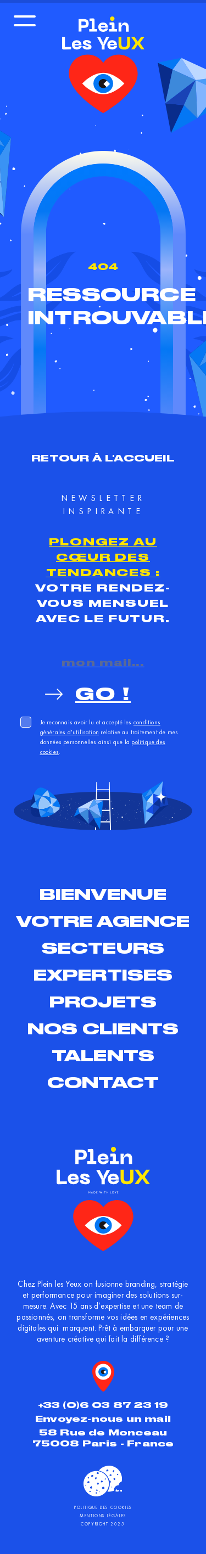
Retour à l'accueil (103, 458)
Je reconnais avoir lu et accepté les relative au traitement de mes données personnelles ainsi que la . (109, 737)
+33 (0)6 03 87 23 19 (103, 1405)
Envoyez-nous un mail (103, 1419)
